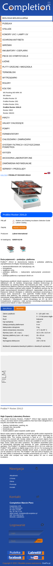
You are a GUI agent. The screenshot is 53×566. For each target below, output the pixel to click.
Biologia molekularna (15, 18)
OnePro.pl (46, 563)
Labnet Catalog (21, 223)
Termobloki (9, 72)
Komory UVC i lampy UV (15, 34)
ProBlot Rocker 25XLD (12, 107)
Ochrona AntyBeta (13, 40)
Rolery (6, 83)
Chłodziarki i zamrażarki (16, 139)
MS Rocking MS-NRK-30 (12, 92)
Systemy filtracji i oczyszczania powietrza (21, 146)
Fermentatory (10, 134)
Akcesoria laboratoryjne (17, 158)
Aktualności (14, 475)
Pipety (6, 118)
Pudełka (7, 23)
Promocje (13, 484)
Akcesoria (19, 308)
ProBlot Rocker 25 (10, 98)
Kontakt (12, 487)
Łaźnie (5, 61)
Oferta (12, 481)
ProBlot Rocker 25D (10, 101)
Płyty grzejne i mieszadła (17, 67)
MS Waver (7, 95)
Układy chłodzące (13, 123)
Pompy (6, 128)
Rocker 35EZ (8, 110)
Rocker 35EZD (8, 113)
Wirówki (7, 45)
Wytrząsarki (9, 78)
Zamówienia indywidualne (17, 163)
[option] (11, 249)
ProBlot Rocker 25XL (11, 104)
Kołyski (6, 88)
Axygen (6, 152)
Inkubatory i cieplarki (15, 51)
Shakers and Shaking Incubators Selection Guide (33, 220)
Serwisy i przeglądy (14, 169)
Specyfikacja (7, 308)
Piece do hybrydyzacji (15, 56)
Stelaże (6, 29)
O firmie (12, 478)
